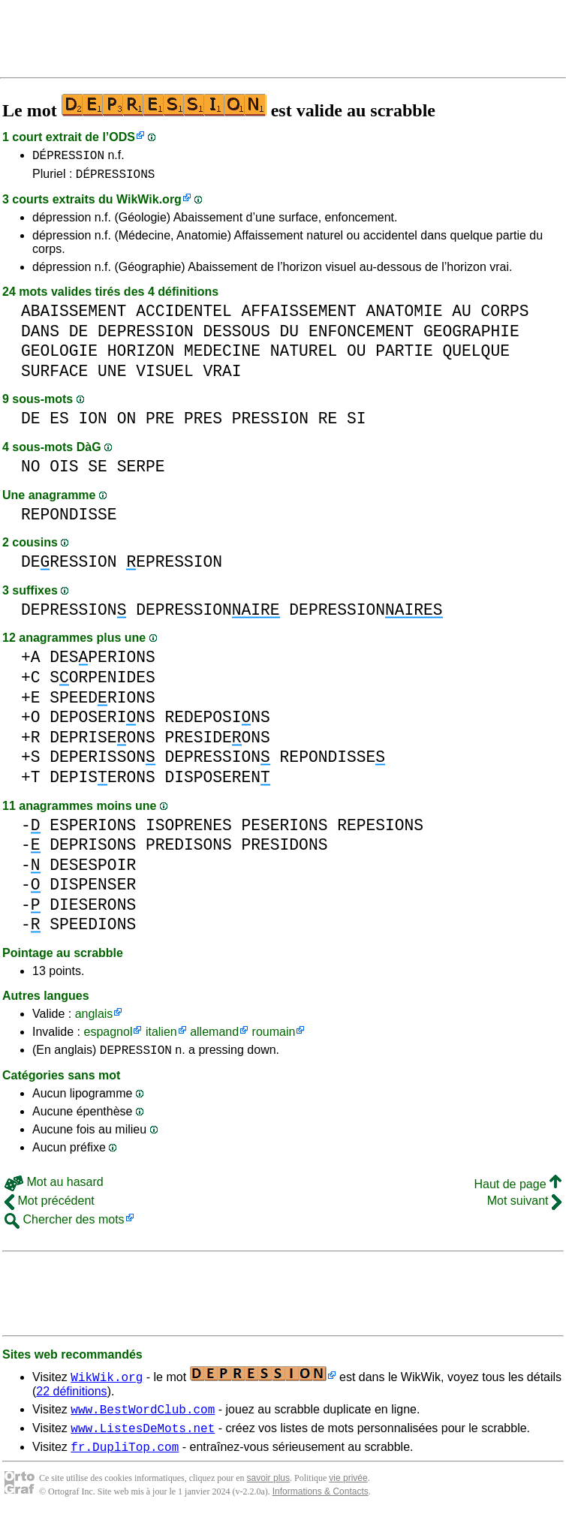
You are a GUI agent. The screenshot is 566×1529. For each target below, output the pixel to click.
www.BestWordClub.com (143, 1418)
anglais (94, 1018)
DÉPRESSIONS (115, 178)
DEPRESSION (146, 336)
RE (328, 423)
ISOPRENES (189, 830)
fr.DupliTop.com (125, 1460)
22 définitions (71, 1398)
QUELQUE (476, 355)
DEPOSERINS (102, 722)
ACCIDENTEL (184, 316)
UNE (112, 376)
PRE (160, 423)
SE (97, 471)
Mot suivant (524, 1207)
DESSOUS (236, 336)
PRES (203, 423)
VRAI (222, 376)
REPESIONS (380, 830)
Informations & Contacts (320, 1505)
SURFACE (54, 376)
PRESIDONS (285, 849)
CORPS (505, 316)
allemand (214, 1036)
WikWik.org (149, 203)
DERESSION (69, 566)
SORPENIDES (102, 682)
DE (79, 336)
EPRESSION (174, 566)
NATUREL (303, 355)
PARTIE (404, 355)
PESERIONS (285, 830)
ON (127, 423)
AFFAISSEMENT (298, 316)
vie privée (348, 1491)
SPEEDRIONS (102, 702)
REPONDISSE (69, 519)
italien (161, 1036)
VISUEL (165, 376)
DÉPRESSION (68, 157)
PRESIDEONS (216, 742)
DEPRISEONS (102, 742)
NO (31, 471)
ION (93, 423)
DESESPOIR (93, 869)
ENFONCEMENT (361, 336)
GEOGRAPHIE (471, 336)
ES (59, 423)
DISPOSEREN (216, 782)
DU (290, 336)
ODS (122, 137)
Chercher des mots (65, 1226)
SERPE (141, 471)
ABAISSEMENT (73, 316)
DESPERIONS (102, 662)
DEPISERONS (102, 782)
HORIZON (140, 355)
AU (461, 316)
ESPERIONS (93, 830)
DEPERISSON (102, 761)
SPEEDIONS (93, 929)
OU (356, 355)
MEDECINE (222, 355)
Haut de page (517, 1190)
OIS (64, 471)
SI (356, 423)
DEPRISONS (93, 849)
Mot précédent (50, 1207)
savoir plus (268, 1491)
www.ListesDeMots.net (143, 1439)
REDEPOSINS (216, 722)
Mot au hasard (54, 1188)
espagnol (107, 1036)
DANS (40, 336)
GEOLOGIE (59, 355)
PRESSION (270, 423)
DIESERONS (93, 909)
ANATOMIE (404, 316)
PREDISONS (189, 849)
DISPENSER (93, 889)
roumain (274, 1036)
